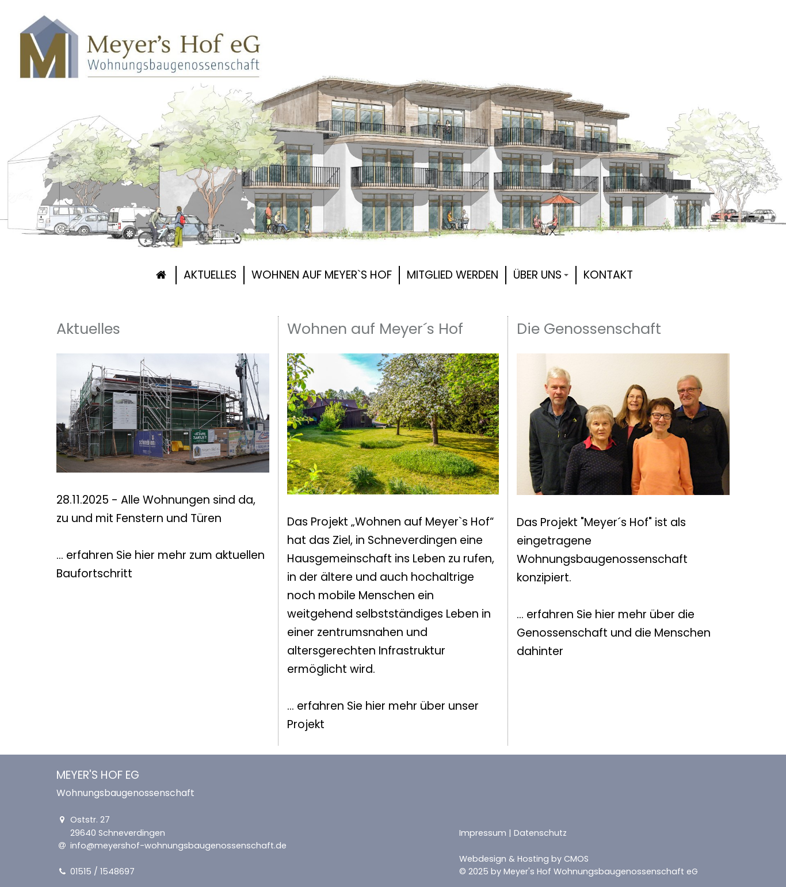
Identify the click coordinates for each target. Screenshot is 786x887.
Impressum (482, 833)
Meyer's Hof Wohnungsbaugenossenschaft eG (600, 871)
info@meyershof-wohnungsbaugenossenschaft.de (178, 845)
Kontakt (608, 275)
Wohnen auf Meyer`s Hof (321, 275)
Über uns (540, 275)
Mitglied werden (452, 275)
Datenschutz (540, 833)
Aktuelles (210, 275)
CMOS (576, 858)
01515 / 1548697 (102, 871)
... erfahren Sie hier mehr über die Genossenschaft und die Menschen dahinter (614, 633)
